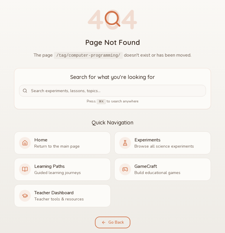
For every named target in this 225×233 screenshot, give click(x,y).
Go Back (112, 222)
